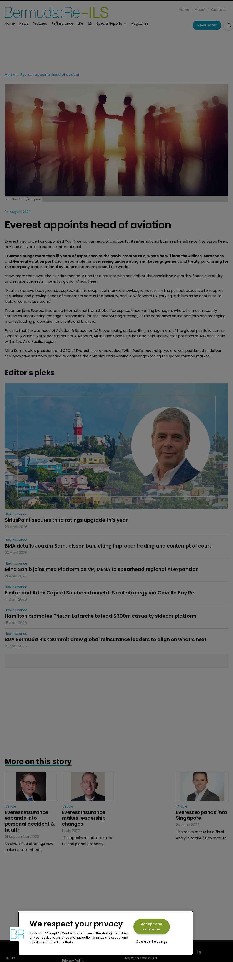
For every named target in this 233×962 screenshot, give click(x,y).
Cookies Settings (152, 941)
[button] (17, 934)
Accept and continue (152, 926)
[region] (105, 933)
